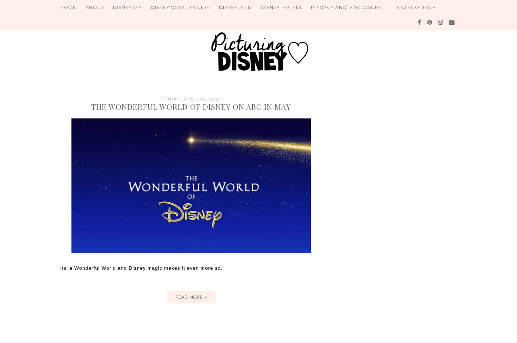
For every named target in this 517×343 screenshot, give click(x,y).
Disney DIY (127, 7)
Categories (416, 7)
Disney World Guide (180, 7)
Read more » (191, 297)
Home (68, 7)
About (94, 7)
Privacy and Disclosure (346, 7)
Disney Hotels (281, 7)
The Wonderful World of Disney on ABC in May (191, 107)
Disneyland (235, 7)
